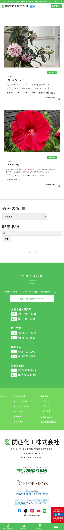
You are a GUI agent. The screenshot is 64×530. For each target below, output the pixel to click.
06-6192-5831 (34, 457)
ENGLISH (56, 6)
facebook (19, 511)
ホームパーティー (17, 79)
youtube (38, 511)
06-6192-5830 (34, 453)
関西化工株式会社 (35, 515)
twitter (25, 511)
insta (32, 511)
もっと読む (51, 97)
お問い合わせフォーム (34, 298)
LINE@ (44, 511)
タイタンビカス (16, 164)
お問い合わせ (24, 529)
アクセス (40, 529)
